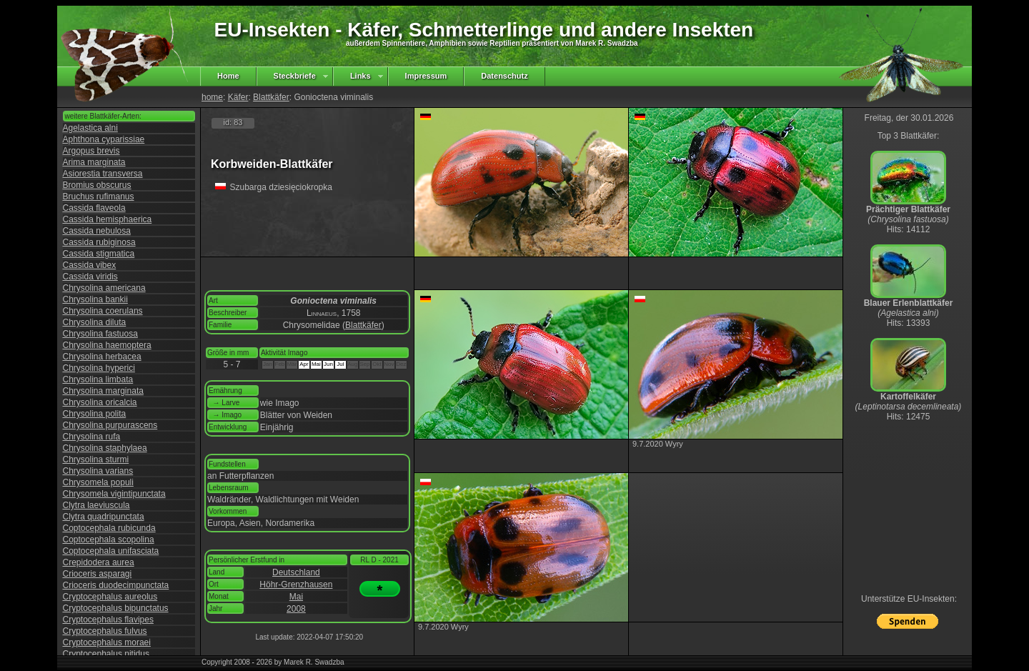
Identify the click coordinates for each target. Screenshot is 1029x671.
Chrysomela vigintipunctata (114, 494)
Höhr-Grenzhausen (295, 585)
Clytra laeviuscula (96, 505)
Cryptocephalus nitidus (106, 654)
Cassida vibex (89, 265)
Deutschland (296, 572)
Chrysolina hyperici (99, 368)
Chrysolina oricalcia (100, 402)
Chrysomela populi (98, 482)
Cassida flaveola (94, 208)
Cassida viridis (90, 277)
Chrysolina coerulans (103, 311)
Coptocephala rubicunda (109, 528)
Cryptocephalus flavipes (108, 620)
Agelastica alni (90, 128)
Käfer (238, 97)
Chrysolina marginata (103, 391)
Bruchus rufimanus (98, 197)
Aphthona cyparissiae (104, 139)
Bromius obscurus (97, 185)
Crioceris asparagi (97, 574)
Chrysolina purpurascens (110, 425)
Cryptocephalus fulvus (105, 631)
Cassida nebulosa (97, 231)
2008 (296, 609)
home (212, 97)
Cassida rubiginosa (99, 242)
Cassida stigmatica (99, 254)
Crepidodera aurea (98, 562)
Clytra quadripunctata (103, 517)
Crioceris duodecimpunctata (116, 585)
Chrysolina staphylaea (105, 448)
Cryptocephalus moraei (107, 642)
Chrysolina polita (94, 414)
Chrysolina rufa (92, 437)
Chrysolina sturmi (96, 459)
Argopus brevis (91, 151)
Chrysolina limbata (98, 379)
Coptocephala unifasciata (111, 551)
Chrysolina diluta (94, 322)
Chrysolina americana (104, 288)
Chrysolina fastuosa (100, 334)
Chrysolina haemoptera (107, 345)
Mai (296, 597)
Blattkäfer (271, 97)
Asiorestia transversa (103, 174)
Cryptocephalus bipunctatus (116, 608)
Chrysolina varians (98, 471)
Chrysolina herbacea (102, 357)
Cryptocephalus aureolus (110, 597)
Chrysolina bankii (95, 299)
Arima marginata (94, 162)
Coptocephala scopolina (108, 540)
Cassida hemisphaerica (107, 219)
